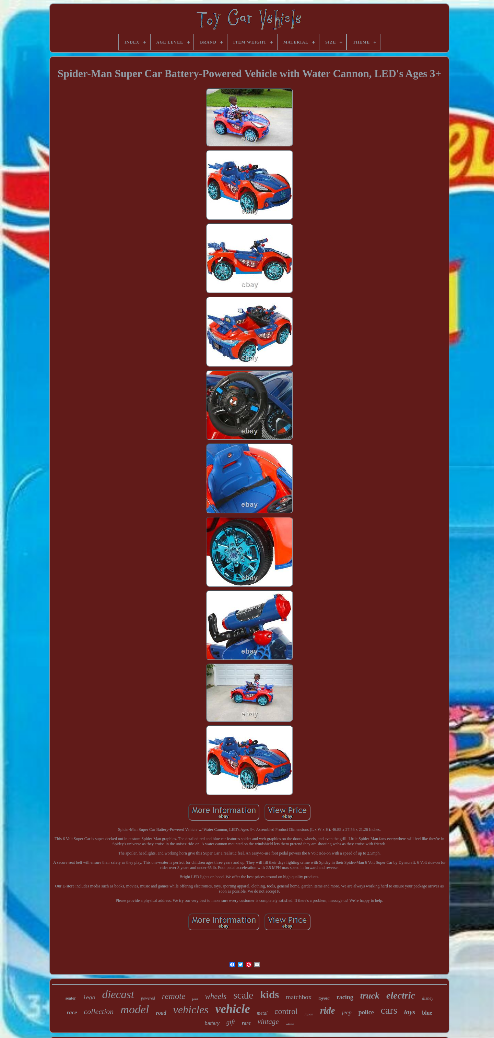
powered (148, 998)
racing (345, 997)
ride (327, 1010)
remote (174, 996)
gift (230, 1022)
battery (212, 1023)
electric (400, 995)
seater (71, 998)
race (72, 1012)
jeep (346, 1012)
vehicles (191, 1009)
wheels (216, 996)
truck (369, 996)
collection (99, 1011)
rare (246, 1023)
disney (427, 998)
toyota (324, 998)
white (290, 1024)
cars (389, 1010)
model (134, 1009)
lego (89, 998)
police (366, 1012)
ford (195, 999)
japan (309, 1014)
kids (269, 995)
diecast (118, 994)
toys (409, 1012)
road (161, 1013)
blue (427, 1013)
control (286, 1011)
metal (262, 1013)
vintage (268, 1021)
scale (243, 995)
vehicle (232, 1009)
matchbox (298, 997)
